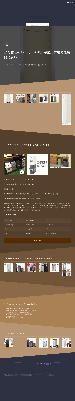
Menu (69, 2)
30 (51, 364)
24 (31, 364)
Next (56, 363)
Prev (18, 363)
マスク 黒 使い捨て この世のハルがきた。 (18, 312)
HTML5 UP (51, 374)
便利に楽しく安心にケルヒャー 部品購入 (18, 308)
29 (47, 364)
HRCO (47, 229)
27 (41, 364)
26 (37, 364)
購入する (39, 240)
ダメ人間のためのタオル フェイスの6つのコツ (19, 315)
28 (44, 364)
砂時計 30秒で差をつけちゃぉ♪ (15, 317)
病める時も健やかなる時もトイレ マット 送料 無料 (21, 310)
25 (34, 364)
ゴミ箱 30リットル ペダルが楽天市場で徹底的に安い (18, 374)
